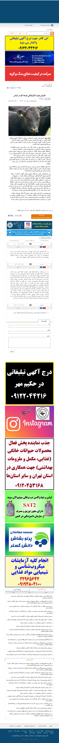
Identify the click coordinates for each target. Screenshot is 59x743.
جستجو (39, 732)
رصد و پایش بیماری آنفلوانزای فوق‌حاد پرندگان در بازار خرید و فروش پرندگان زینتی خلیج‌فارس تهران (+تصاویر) (29, 635)
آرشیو (10, 731)
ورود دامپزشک (49, 731)
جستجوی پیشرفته (29, 726)
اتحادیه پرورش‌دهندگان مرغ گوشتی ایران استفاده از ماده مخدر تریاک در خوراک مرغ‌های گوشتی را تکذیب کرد (30, 643)
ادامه (29, 718)
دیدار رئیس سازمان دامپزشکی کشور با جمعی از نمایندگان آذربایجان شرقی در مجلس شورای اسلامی (31, 630)
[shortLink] (41, 218)
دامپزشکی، (43, 210)
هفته (13, 592)
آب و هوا (31, 731)
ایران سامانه (25, 739)
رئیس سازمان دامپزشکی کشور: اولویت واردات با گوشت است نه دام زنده (31, 616)
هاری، (30, 210)
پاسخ (18, 246)
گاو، (33, 210)
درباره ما (24, 731)
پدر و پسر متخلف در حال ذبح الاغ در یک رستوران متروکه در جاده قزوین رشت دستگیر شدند (31, 607)
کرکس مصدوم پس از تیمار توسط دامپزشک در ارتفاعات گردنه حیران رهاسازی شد (29, 654)
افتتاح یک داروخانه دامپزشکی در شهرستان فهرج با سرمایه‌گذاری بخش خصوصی (30, 651)
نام (49, 324)
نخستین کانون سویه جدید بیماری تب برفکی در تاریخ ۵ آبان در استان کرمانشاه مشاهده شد (31, 612)
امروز (46, 592)
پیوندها (51, 732)
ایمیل (48, 330)
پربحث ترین (17, 589)
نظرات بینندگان (45, 238)
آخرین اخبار (29, 660)
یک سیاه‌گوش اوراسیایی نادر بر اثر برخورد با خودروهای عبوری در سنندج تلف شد (30, 639)
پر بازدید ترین (42, 589)
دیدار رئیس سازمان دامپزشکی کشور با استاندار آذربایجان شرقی (34, 626)
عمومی (40, 98)
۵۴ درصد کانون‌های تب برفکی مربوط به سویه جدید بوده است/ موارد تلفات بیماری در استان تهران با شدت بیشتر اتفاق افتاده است (30, 602)
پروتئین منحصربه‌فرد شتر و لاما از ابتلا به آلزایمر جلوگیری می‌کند (34, 648)
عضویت (12, 33)
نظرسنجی (32, 732)
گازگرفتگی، (37, 210)
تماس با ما (17, 731)
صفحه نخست (28, 25)
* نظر (48, 336)
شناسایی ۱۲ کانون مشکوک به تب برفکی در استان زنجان (36, 623)
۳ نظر (43, 86)
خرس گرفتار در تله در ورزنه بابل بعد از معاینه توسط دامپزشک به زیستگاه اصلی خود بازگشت (30, 704)
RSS (26, 732)
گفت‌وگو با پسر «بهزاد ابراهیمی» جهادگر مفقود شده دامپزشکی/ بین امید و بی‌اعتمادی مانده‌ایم (32, 597)
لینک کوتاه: (42, 215)
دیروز (29, 592)
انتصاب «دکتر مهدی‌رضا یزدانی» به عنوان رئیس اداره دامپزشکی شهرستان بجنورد (29, 619)
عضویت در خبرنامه (15, 726)
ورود (20, 33)
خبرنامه (46, 732)
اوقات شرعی (39, 731)
